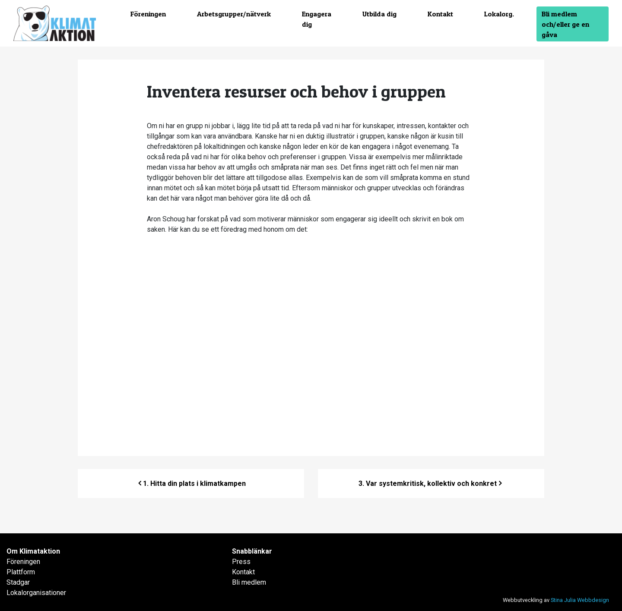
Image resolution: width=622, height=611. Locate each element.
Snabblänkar (252, 551)
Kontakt (440, 13)
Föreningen (148, 13)
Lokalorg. (499, 13)
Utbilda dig (379, 13)
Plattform (20, 572)
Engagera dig (316, 18)
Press (241, 561)
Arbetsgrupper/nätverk (234, 13)
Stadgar (18, 582)
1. (194, 483)
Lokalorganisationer (36, 593)
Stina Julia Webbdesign (580, 600)
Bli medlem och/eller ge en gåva (565, 24)
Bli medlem (249, 582)
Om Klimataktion (33, 551)
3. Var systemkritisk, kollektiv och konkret (428, 483)
